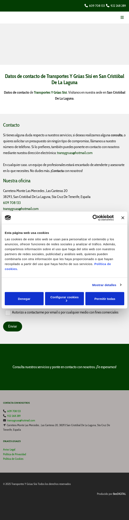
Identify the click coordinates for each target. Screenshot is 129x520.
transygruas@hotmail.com (74, 153)
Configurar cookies (64, 298)
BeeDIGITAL (119, 494)
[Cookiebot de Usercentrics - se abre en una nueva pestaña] (96, 218)
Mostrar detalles (104, 285)
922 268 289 (118, 6)
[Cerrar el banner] (122, 217)
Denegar (24, 298)
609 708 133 (97, 6)
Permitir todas (104, 298)
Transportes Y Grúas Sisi (50, 92)
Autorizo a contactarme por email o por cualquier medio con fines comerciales (65, 312)
